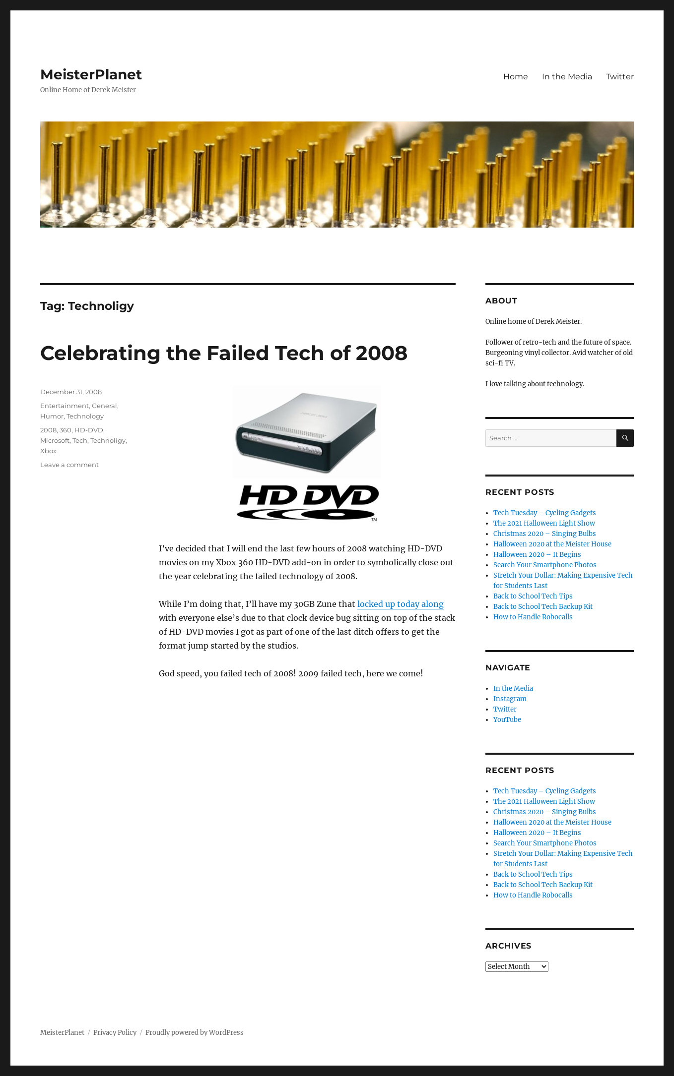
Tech (79, 440)
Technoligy (108, 440)
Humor (52, 416)
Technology (85, 416)
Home (515, 76)
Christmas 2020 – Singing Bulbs (544, 534)
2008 (48, 430)
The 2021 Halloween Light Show (544, 523)
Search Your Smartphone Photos (545, 565)
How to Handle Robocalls (533, 617)
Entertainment (64, 406)
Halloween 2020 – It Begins (537, 554)
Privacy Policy (114, 1032)
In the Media (567, 76)
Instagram (510, 699)
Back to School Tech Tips (533, 596)
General (104, 406)
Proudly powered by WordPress (194, 1032)
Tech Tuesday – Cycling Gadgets (544, 513)
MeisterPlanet (91, 74)
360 (65, 430)
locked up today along (400, 604)
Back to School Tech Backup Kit (543, 606)
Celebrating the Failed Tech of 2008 (223, 353)
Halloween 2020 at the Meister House (552, 544)
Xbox (48, 451)
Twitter (620, 76)
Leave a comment (69, 465)
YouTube (507, 720)
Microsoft (54, 440)
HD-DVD (88, 430)
